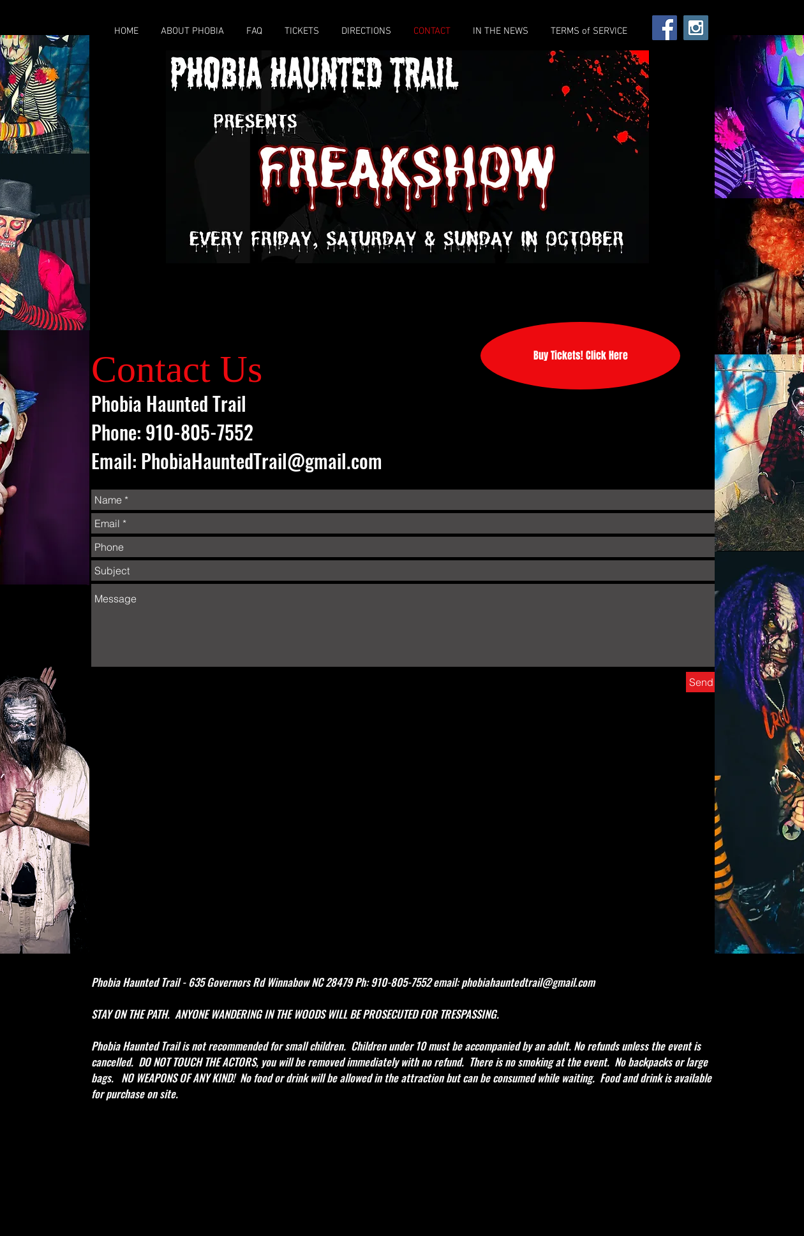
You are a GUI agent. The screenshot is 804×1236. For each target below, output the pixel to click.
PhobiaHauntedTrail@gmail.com (261, 460)
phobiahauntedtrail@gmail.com (528, 982)
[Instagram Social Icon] (695, 27)
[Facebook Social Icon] (664, 27)
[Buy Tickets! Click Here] (580, 355)
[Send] (701, 682)
